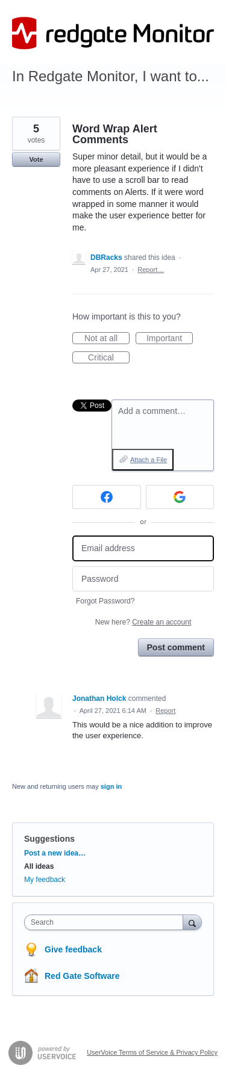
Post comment (176, 647)
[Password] (143, 579)
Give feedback (73, 949)
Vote (36, 159)
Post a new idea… (55, 853)
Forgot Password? (105, 601)
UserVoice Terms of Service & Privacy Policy (152, 1052)
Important (169, 338)
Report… (150, 269)
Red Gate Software (82, 976)
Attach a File (148, 459)
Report (165, 710)
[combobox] (106, 922)
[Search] (192, 922)
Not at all (107, 338)
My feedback (44, 879)
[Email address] (143, 548)
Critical (109, 358)
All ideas (39, 866)
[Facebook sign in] (106, 497)
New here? (143, 622)
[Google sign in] (180, 497)
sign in (111, 786)
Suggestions (49, 839)
